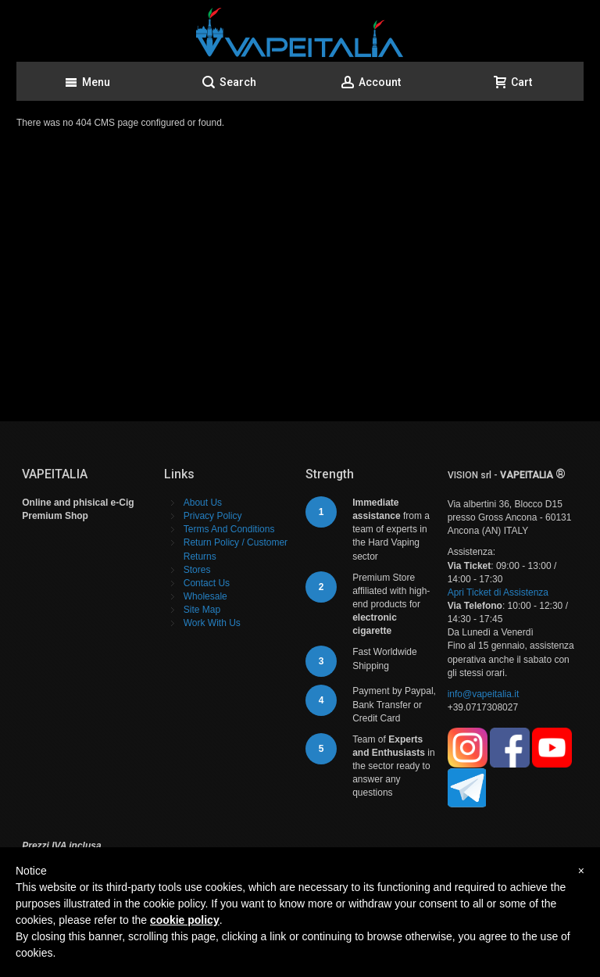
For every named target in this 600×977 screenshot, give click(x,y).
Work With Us (212, 622)
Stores (197, 569)
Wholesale (205, 596)
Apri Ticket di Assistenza (498, 592)
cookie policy (185, 920)
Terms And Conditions (229, 529)
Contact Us (207, 583)
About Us (203, 502)
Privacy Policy (213, 515)
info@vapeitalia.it (484, 694)
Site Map (202, 609)
